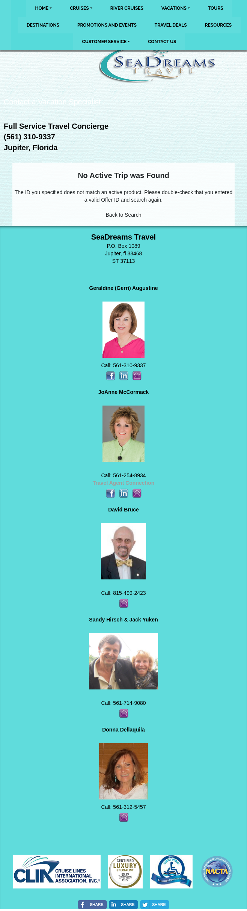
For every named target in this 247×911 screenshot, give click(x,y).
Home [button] (41, 8)
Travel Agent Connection (123, 483)
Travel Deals (171, 25)
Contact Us (162, 41)
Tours (215, 8)
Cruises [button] (79, 8)
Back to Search (124, 215)
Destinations (43, 25)
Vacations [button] (174, 8)
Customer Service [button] (104, 41)
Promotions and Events (107, 25)
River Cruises (126, 8)
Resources (218, 25)
